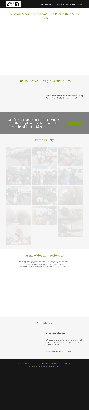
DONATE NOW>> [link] (49, 4)
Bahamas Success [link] (71, 4)
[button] (80, 4)
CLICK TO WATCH (74, 123)
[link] (13, 4)
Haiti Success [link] (60, 4)
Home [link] (41, 4)
